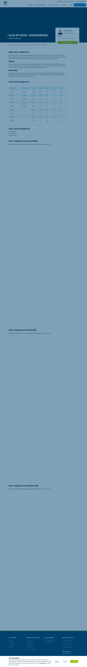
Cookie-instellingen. (14, 664)
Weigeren (65, 661)
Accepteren (74, 661)
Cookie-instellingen (56, 661)
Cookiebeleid (42, 663)
